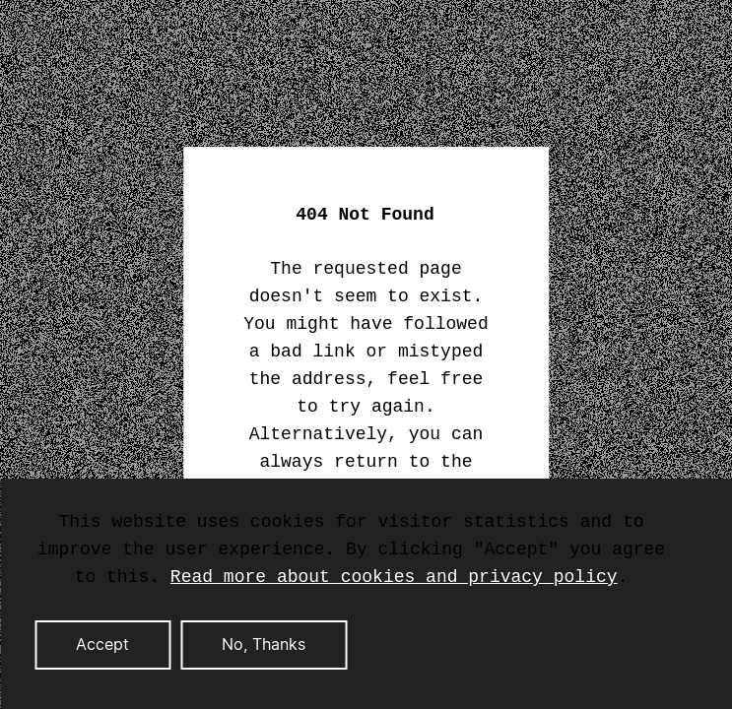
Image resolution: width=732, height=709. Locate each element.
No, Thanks (263, 645)
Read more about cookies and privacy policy (394, 577)
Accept (102, 645)
